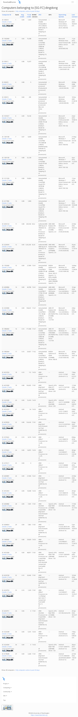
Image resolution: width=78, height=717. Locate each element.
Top (4, 700)
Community (7, 692)
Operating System (62, 16)
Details (4, 22)
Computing (7, 688)
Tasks (10, 22)
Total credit (29, 16)
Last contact (74, 16)
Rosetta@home (9, 2)
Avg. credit (22, 16)
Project (6, 684)
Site (5, 696)
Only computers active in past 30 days (27, 11)
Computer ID (6, 15)
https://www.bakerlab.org (39, 715)
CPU (39, 15)
